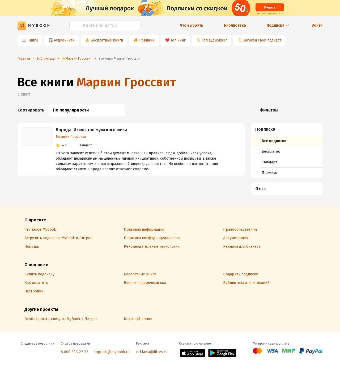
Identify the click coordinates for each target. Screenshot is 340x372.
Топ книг (178, 40)
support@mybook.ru (112, 352)
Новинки (146, 40)
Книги (32, 40)
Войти (317, 25)
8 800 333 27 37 (74, 352)
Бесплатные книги (107, 40)
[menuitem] (286, 150)
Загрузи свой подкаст (262, 40)
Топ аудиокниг (214, 40)
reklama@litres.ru (151, 352)
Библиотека (235, 25)
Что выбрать (191, 25)
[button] (287, 129)
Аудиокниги (64, 40)
